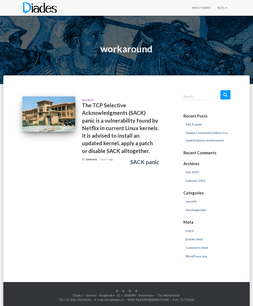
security (88, 100)
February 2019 (196, 180)
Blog (222, 7)
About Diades (201, 7)
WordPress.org (196, 256)
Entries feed (194, 239)
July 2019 (192, 172)
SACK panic (144, 162)
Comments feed (197, 247)
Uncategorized (196, 210)
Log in (190, 230)
